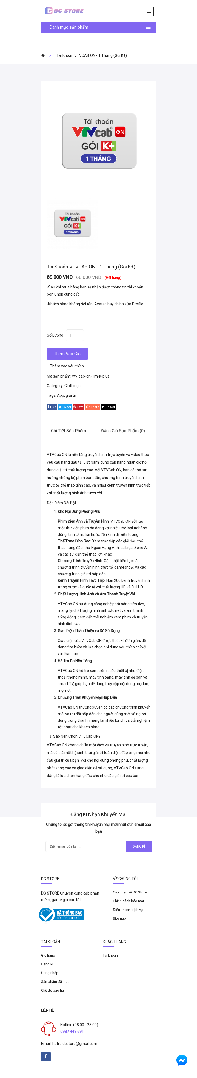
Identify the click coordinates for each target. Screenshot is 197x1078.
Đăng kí (139, 846)
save (78, 407)
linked (108, 407)
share (92, 407)
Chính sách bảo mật (128, 901)
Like (52, 407)
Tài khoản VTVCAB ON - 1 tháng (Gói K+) (91, 55)
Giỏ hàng (48, 955)
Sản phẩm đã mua (55, 982)
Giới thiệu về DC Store (130, 892)
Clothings (72, 386)
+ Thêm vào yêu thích (65, 366)
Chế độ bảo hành (54, 990)
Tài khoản (110, 955)
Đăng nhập (49, 973)
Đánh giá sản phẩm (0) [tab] (123, 430)
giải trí (71, 395)
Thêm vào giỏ (67, 353)
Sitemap (119, 918)
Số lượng (55, 335)
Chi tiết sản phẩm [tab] (68, 430)
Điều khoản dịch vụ (128, 910)
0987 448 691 (72, 1031)
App (60, 395)
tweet (65, 407)
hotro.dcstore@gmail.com (74, 1043)
